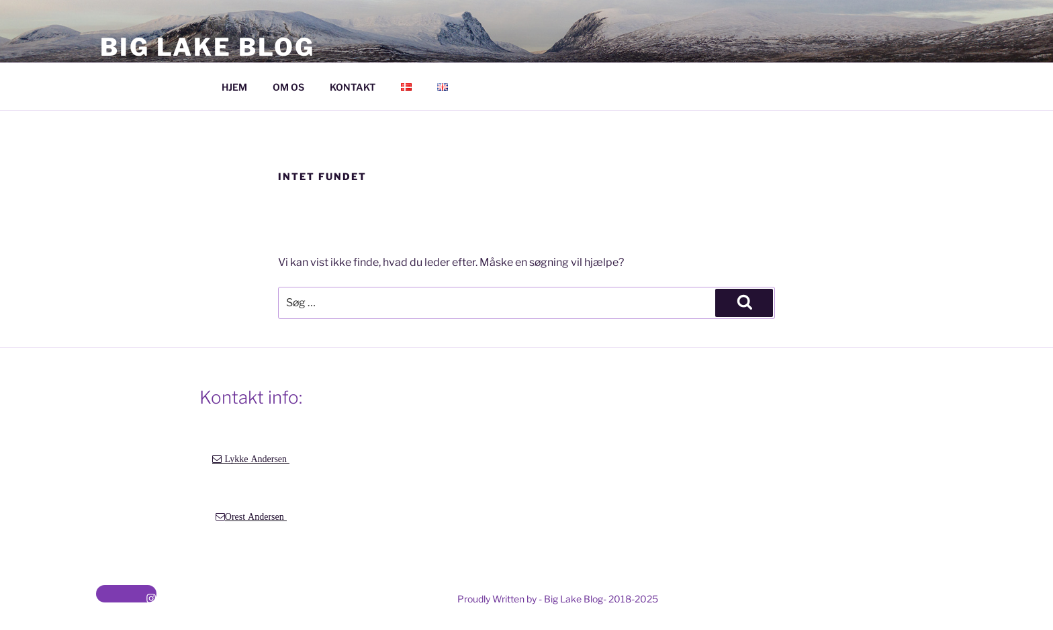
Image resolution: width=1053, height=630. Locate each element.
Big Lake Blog (207, 47)
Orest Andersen (256, 516)
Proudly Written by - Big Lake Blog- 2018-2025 (557, 598)
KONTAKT (352, 87)
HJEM (234, 87)
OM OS (288, 87)
